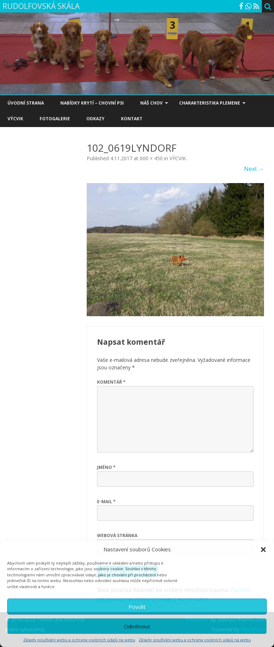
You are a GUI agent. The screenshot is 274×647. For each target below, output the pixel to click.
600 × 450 (151, 158)
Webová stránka (117, 535)
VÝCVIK (15, 119)
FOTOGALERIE (55, 119)
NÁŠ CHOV (151, 103)
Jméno (106, 467)
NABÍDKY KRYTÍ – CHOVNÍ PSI (92, 103)
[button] (263, 549)
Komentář (111, 382)
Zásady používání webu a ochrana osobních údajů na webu (79, 640)
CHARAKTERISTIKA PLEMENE (209, 103)
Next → (254, 169)
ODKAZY (95, 119)
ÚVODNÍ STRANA (25, 103)
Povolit (137, 606)
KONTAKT (131, 119)
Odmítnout (137, 626)
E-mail (106, 502)
